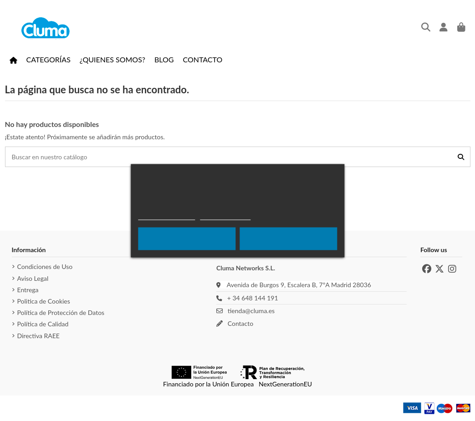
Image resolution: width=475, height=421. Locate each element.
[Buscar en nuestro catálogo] (460, 157)
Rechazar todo (186, 238)
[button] (48, 59)
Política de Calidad (43, 324)
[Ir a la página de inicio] (13, 59)
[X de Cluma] (439, 268)
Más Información (225, 215)
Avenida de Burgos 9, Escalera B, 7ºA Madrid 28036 (299, 285)
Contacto (239, 323)
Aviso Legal (33, 278)
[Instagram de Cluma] (452, 268)
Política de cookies (166, 215)
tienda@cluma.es (250, 310)
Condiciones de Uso (45, 266)
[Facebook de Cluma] (426, 268)
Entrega (28, 290)
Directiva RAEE (38, 336)
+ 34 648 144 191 (251, 298)
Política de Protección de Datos (61, 312)
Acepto (288, 238)
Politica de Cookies (43, 301)
